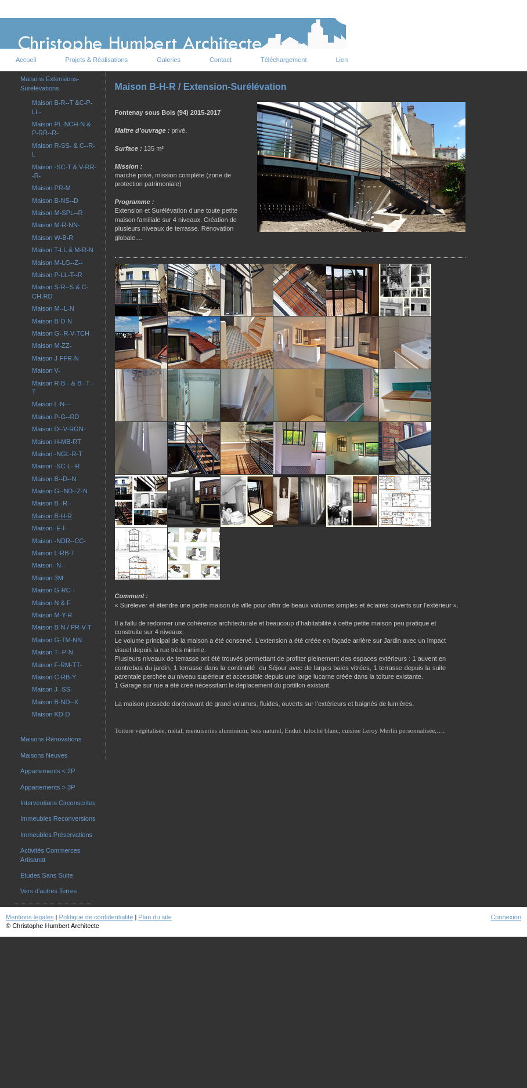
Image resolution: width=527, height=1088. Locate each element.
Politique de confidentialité (96, 917)
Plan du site (154, 917)
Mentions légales (30, 917)
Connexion (505, 917)
